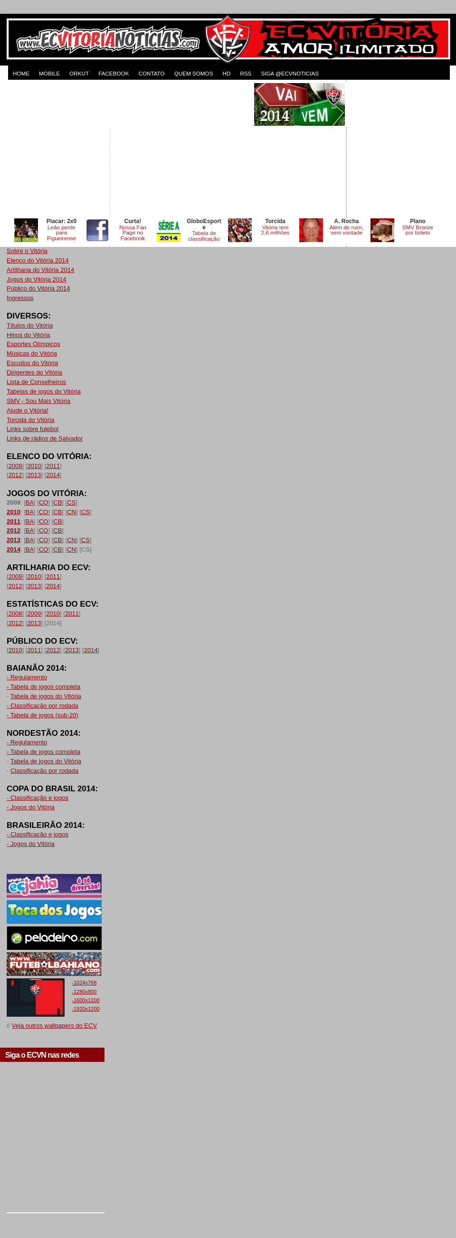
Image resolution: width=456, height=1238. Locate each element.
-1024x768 (84, 982)
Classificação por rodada (44, 770)
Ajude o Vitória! (27, 410)
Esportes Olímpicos (33, 343)
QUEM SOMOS (193, 73)
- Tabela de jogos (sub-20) (42, 715)
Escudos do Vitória (32, 362)
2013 (34, 474)
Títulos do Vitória (30, 325)
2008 (15, 613)
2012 (15, 474)
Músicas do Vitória (32, 353)
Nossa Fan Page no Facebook (132, 233)
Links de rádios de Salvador (45, 438)
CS (71, 502)
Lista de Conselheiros (36, 381)
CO (43, 502)
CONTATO (151, 73)
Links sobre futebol (32, 428)
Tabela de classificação (203, 235)
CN (71, 512)
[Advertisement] (129, 149)
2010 (34, 465)
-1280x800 (84, 991)
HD (226, 73)
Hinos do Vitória (28, 334)
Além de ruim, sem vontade (346, 230)
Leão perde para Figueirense (61, 233)
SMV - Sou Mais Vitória (38, 400)
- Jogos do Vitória (31, 807)
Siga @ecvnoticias (290, 73)
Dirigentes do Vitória (34, 372)
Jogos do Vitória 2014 (36, 279)
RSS (245, 73)
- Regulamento (27, 677)
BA (30, 502)
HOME (21, 73)
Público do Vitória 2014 (38, 288)
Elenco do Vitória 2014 (38, 260)
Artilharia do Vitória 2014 (40, 269)
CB (57, 502)
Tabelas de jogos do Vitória (44, 391)
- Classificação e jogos (37, 797)
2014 (53, 474)
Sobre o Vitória (27, 250)
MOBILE (49, 73)
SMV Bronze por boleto (418, 230)
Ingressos (20, 297)
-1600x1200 (85, 1000)
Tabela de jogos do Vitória (45, 696)
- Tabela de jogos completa (43, 686)
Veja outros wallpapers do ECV (54, 1025)
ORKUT (79, 73)
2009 (15, 465)
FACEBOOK (113, 73)
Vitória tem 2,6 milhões (275, 230)
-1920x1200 (85, 1009)
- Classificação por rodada (42, 705)
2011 (53, 465)
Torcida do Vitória (30, 419)
